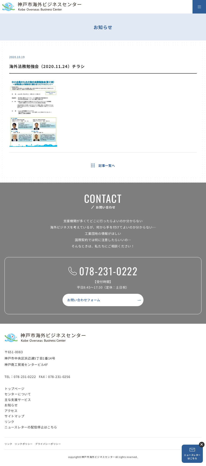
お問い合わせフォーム (83, 300)
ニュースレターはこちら (192, 454)
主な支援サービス (17, 399)
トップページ (14, 388)
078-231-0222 (102, 271)
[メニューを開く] (199, 7)
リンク (9, 421)
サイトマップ (14, 416)
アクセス (11, 410)
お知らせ (11, 405)
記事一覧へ (103, 165)
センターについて (17, 394)
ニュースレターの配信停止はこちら (30, 427)
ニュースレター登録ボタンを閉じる (201, 444)
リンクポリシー (24, 444)
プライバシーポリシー (48, 444)
